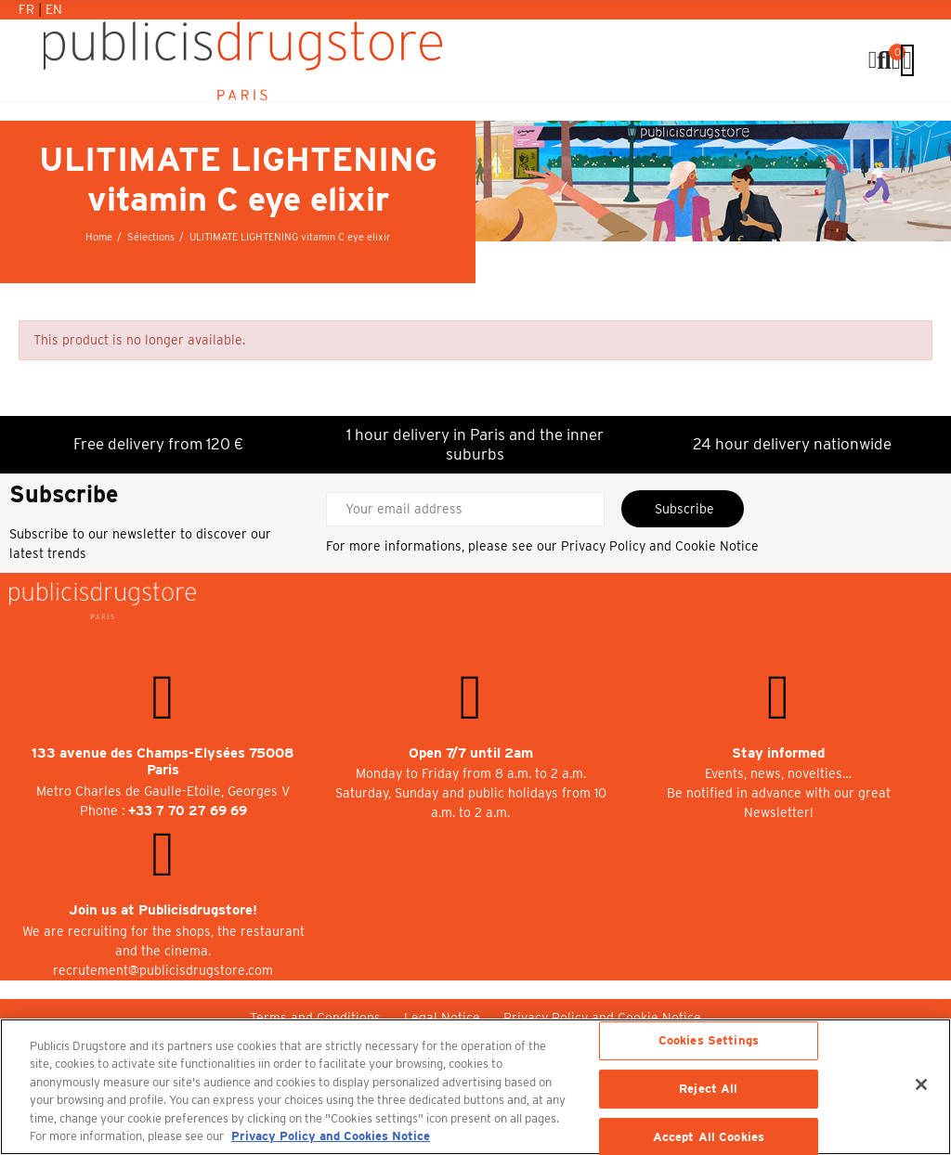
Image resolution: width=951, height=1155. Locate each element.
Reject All (708, 1089)
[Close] (921, 1084)
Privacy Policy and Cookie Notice (660, 546)
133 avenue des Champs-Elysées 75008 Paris (163, 762)
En (54, 9)
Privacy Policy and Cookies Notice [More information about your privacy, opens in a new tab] (330, 1136)
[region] (475, 1087)
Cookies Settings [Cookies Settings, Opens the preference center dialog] (708, 1041)
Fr (28, 9)
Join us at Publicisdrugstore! (163, 910)
